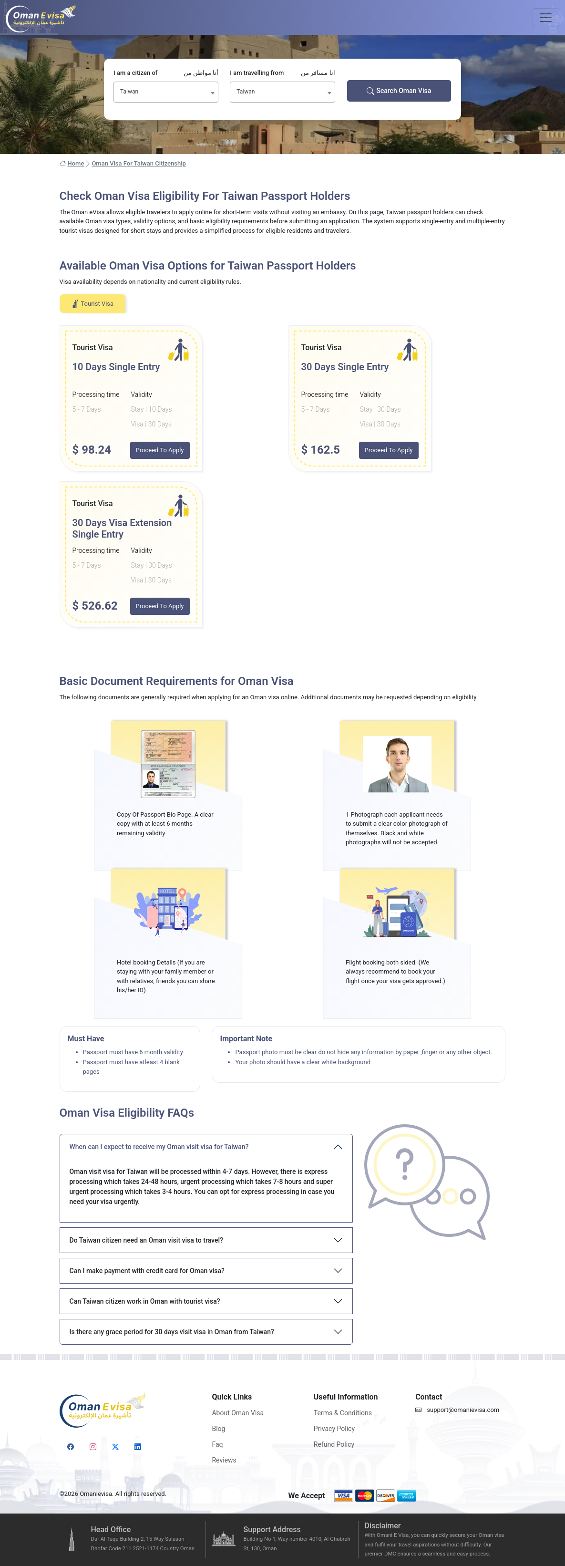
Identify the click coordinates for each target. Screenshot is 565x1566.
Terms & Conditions (343, 1413)
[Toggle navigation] (546, 17)
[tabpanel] (283, 477)
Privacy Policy (334, 1428)
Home (72, 163)
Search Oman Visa (399, 91)
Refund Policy (334, 1444)
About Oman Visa (238, 1413)
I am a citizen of (165, 73)
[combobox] (165, 92)
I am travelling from (282, 73)
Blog (218, 1428)
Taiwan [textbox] (129, 91)
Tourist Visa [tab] (92, 304)
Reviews (224, 1460)
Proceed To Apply (160, 450)
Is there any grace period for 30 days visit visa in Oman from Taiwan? (172, 1332)
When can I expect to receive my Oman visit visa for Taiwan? (159, 1147)
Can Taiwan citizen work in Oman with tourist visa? (145, 1301)
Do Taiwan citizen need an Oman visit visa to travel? (146, 1240)
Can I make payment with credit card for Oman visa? (147, 1271)
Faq (217, 1444)
